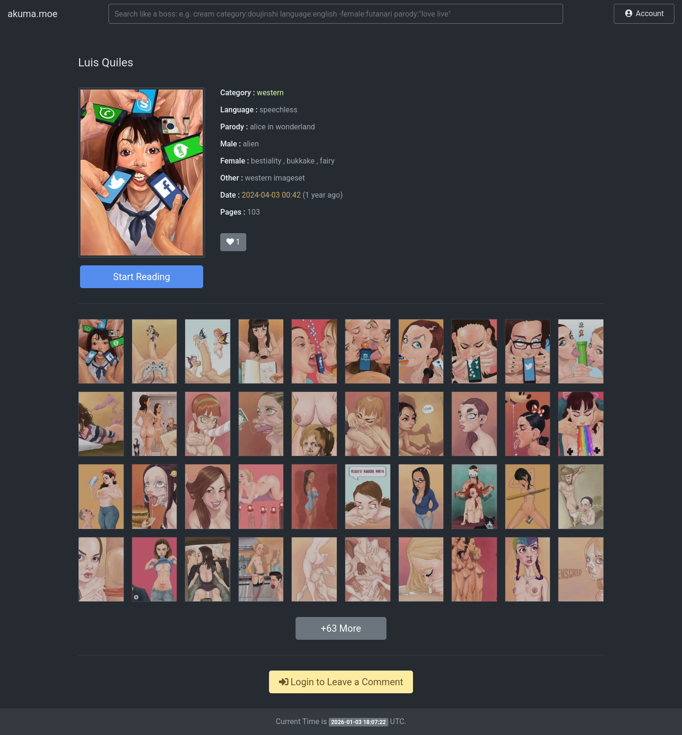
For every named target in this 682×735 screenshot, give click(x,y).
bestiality (266, 160)
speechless (278, 109)
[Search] (335, 14)
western (270, 92)
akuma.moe (32, 13)
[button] (644, 14)
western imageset (275, 177)
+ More (341, 628)
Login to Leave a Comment (341, 682)
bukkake (300, 160)
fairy (327, 160)
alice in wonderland (282, 126)
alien (251, 143)
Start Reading (141, 276)
